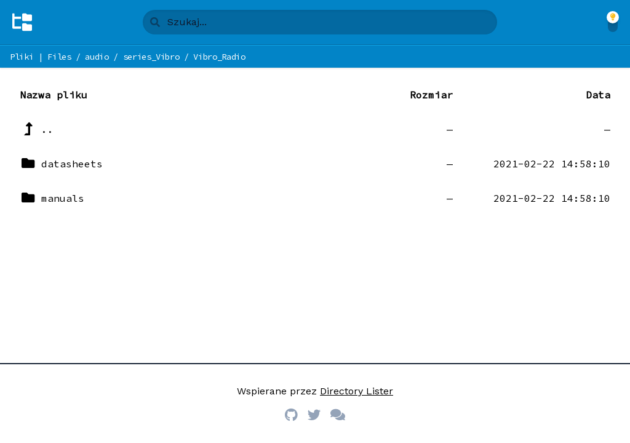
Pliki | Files (40, 56)
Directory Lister (356, 391)
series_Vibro (151, 56)
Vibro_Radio (219, 56)
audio (96, 56)
